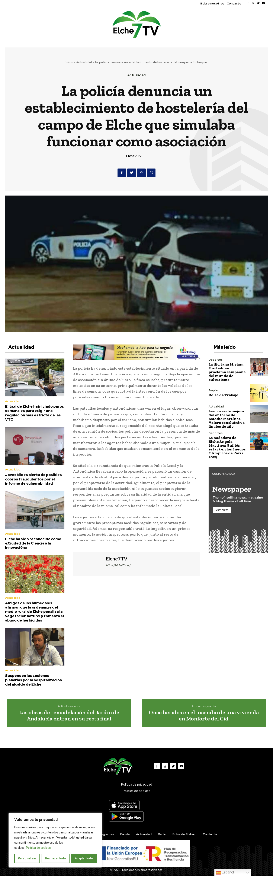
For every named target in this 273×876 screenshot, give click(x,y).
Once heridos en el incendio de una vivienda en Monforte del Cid (204, 715)
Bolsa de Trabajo (223, 395)
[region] (55, 840)
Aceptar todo (84, 858)
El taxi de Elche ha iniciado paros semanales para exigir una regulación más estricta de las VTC (34, 413)
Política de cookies (38, 847)
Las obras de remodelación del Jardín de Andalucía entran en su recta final (69, 715)
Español (225, 872)
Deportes (215, 359)
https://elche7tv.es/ (118, 565)
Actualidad (84, 62)
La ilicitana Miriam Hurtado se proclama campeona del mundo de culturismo (227, 372)
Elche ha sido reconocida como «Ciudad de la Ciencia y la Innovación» (33, 543)
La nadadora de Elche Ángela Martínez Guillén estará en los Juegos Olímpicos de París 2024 (227, 447)
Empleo (214, 390)
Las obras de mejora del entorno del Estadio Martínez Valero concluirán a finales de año (227, 419)
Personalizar (27, 858)
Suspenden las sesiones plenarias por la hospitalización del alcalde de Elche (33, 680)
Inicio (68, 62)
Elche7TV (134, 156)
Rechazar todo (55, 858)
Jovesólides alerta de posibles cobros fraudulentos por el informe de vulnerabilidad (33, 479)
